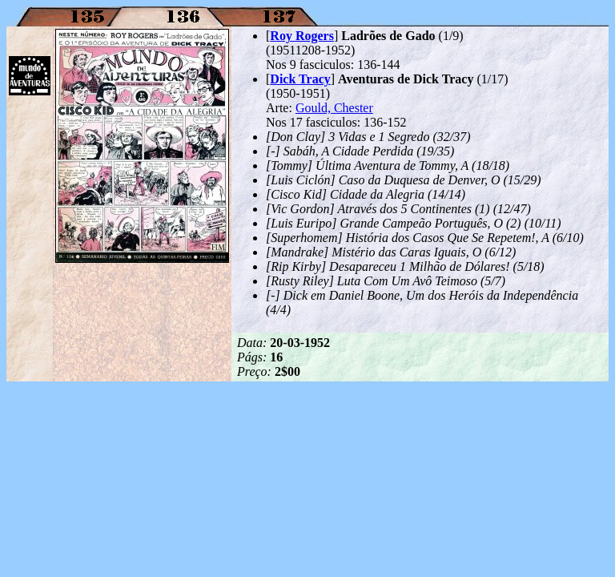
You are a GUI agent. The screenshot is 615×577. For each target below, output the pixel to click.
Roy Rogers (302, 35)
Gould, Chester (334, 108)
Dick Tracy (300, 79)
